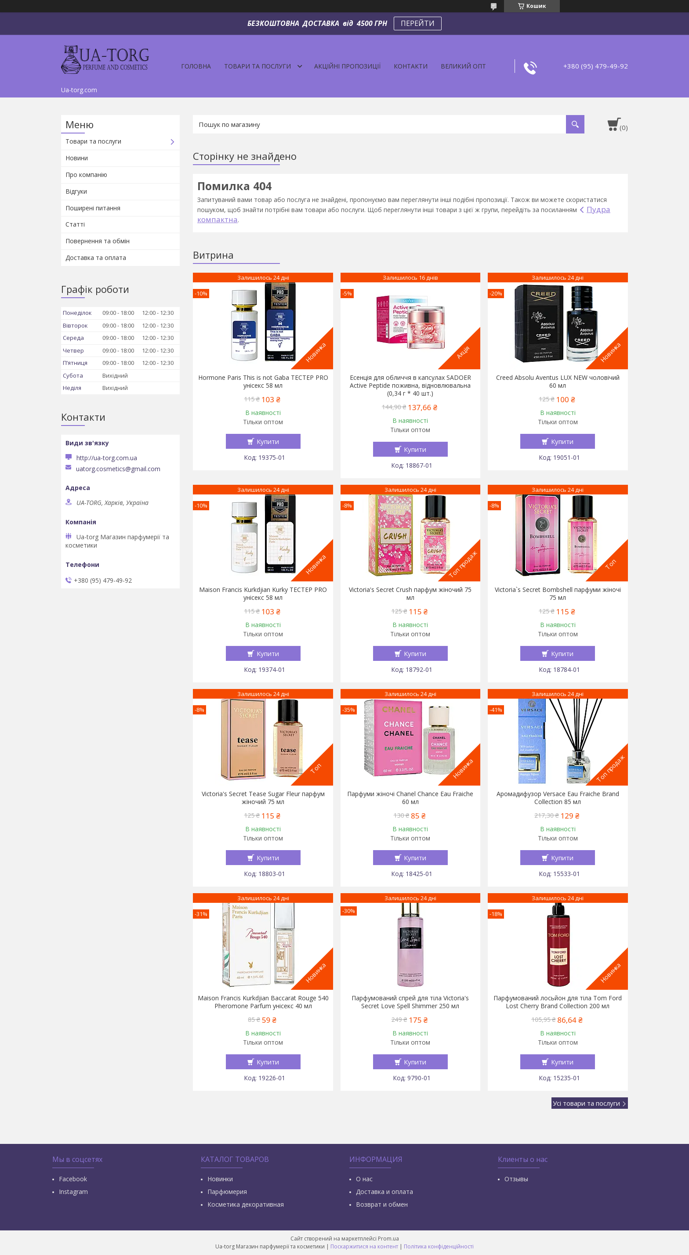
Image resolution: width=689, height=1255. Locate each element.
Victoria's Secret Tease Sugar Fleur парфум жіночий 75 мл (263, 798)
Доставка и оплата (384, 1191)
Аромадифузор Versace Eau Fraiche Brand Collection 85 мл (558, 798)
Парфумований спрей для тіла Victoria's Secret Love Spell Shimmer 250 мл (410, 1002)
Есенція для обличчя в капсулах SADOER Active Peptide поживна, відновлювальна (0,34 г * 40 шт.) (410, 385)
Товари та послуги (257, 66)
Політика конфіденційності (439, 1246)
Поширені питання (92, 208)
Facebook (73, 1179)
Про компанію (86, 174)
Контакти (411, 66)
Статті (75, 224)
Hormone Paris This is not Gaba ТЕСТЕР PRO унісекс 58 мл (263, 381)
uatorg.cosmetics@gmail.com (118, 469)
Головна (196, 66)
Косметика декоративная (245, 1204)
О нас (364, 1179)
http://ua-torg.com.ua (106, 458)
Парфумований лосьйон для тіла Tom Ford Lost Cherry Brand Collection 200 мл (557, 1002)
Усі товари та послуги (586, 1103)
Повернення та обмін (97, 241)
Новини (76, 158)
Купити (268, 441)
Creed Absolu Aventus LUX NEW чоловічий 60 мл (558, 381)
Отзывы (516, 1179)
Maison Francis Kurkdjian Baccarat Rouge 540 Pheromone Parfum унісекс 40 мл (263, 1002)
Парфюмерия (227, 1191)
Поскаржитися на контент (364, 1246)
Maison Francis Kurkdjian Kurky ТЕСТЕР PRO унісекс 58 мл (263, 594)
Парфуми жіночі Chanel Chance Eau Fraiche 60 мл (410, 798)
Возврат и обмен (382, 1204)
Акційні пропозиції (347, 66)
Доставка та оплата (95, 257)
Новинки (220, 1179)
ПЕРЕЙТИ (418, 23)
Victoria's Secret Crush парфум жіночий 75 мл (410, 594)
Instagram (73, 1191)
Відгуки (76, 191)
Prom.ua (388, 1238)
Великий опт (463, 66)
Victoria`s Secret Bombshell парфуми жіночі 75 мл (558, 594)
